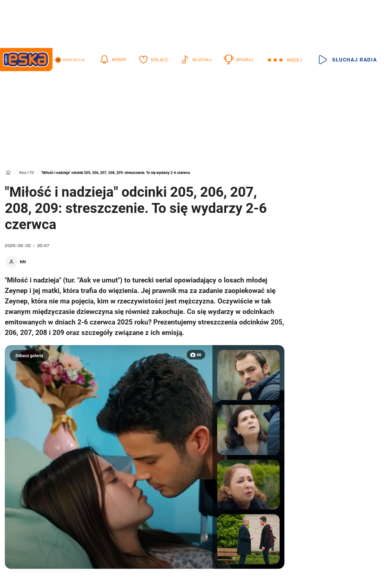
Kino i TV (26, 173)
